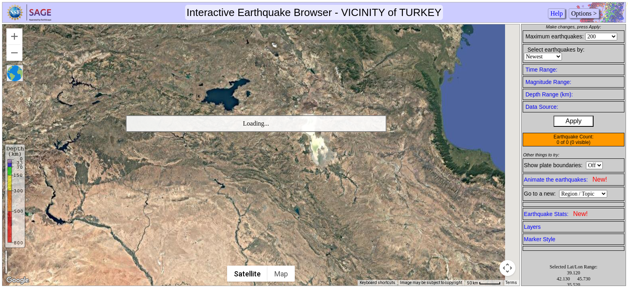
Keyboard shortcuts (377, 282)
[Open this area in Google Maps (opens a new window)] (17, 280)
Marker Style (540, 239)
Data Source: (541, 107)
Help (556, 13)
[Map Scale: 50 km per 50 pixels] (484, 283)
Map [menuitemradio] (281, 274)
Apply (574, 121)
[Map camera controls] (507, 268)
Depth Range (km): (549, 94)
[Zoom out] (14, 53)
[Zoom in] (14, 36)
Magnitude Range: (548, 82)
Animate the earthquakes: (565, 179)
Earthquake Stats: (556, 213)
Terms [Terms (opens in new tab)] (511, 282)
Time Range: (541, 69)
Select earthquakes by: (555, 49)
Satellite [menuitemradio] (247, 274)
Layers (532, 227)
